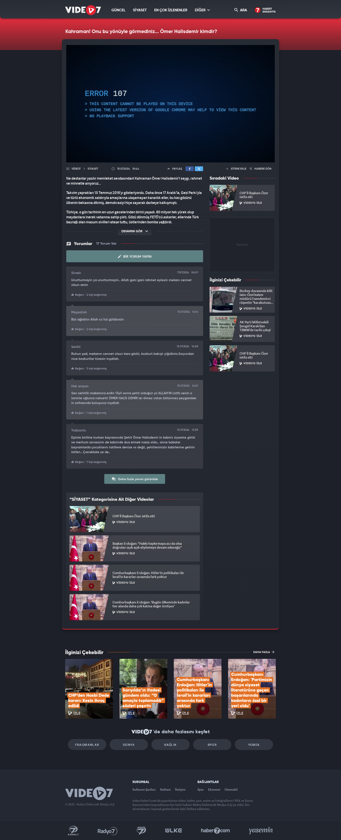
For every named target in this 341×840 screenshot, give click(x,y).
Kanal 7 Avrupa (141, 830)
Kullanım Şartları (144, 789)
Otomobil (231, 789)
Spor (212, 745)
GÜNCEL (118, 10)
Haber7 (215, 830)
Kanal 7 (73, 830)
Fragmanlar (87, 745)
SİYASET (140, 10)
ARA (240, 10)
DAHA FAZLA (263, 652)
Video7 (76, 168)
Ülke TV (173, 830)
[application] (170, 103)
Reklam (165, 789)
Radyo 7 (108, 830)
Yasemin (261, 830)
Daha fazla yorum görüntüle (135, 479)
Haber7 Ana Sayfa (265, 10)
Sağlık (170, 745)
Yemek (254, 745)
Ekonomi (214, 789)
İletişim (180, 789)
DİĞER (202, 10)
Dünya (129, 745)
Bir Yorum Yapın (135, 256)
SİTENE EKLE (236, 168)
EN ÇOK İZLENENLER (170, 10)
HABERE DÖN (260, 168)
